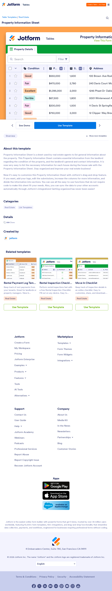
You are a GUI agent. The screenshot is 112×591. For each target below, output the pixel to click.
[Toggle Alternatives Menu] (22, 395)
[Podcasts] (19, 443)
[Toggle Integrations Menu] (65, 360)
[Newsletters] (63, 431)
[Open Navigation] (108, 4)
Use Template (65, 125)
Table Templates (9, 17)
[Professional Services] (25, 449)
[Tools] (17, 384)
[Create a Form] (22, 342)
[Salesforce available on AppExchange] (56, 505)
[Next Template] (100, 125)
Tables (26, 4)
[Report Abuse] (21, 454)
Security (61, 576)
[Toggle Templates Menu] (64, 343)
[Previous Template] (12, 125)
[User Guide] (20, 420)
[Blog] (59, 443)
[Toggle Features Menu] (20, 378)
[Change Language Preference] (56, 563)
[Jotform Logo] (11, 4)
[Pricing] (18, 353)
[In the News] (63, 425)
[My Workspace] (22, 348)
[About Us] (62, 414)
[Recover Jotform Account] (28, 465)
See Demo (24, 125)
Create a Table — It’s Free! (96, 5)
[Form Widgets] (64, 354)
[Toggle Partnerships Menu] (65, 437)
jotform (13, 238)
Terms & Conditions (26, 576)
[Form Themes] (64, 349)
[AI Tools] (18, 389)
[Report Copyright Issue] (26, 460)
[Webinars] (19, 437)
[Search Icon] (107, 18)
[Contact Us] (20, 414)
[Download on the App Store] (56, 495)
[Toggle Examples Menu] (20, 365)
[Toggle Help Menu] (18, 426)
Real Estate (24, 17)
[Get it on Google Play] (56, 486)
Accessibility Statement (82, 576)
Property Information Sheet (20, 22)
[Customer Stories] (66, 449)
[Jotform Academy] (24, 432)
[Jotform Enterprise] (24, 359)
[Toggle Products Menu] (20, 371)
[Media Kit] (62, 420)
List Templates (26, 207)
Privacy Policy (46, 576)
